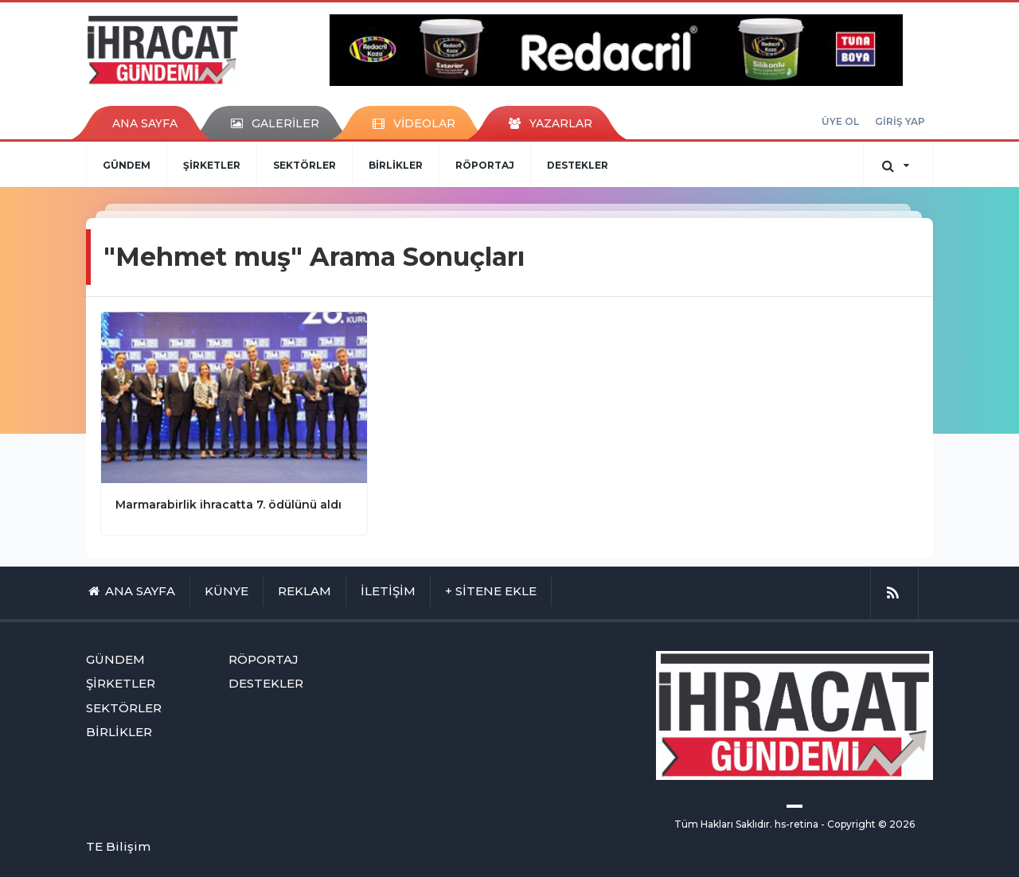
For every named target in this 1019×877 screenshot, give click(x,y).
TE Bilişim (118, 846)
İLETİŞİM (388, 590)
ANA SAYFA (145, 123)
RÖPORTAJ (484, 165)
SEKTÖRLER (304, 165)
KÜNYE (226, 590)
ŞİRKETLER (211, 165)
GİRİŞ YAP (900, 121)
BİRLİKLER (396, 165)
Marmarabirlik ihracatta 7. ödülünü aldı (228, 504)
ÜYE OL (840, 121)
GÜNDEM (126, 165)
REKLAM (304, 590)
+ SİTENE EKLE (491, 590)
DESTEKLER (577, 165)
